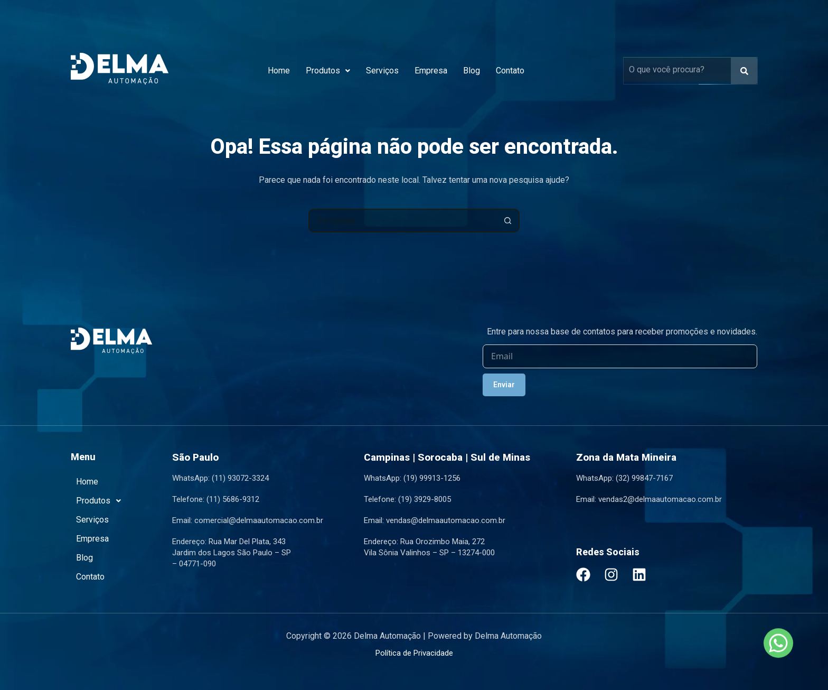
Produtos (328, 71)
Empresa (431, 71)
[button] (328, 71)
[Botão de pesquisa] (508, 220)
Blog (471, 71)
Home (279, 71)
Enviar (504, 384)
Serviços (382, 71)
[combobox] (403, 220)
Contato (510, 71)
